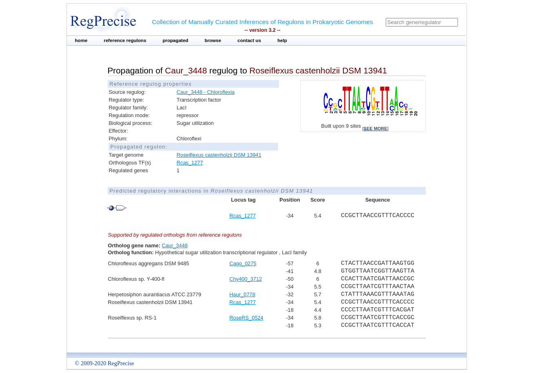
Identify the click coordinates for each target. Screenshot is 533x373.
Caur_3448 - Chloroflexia (205, 92)
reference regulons (125, 40)
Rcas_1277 (190, 163)
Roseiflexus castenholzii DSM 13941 (219, 155)
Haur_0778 (242, 294)
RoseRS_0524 (246, 318)
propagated (175, 40)
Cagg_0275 (243, 263)
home (81, 40)
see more (375, 128)
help (282, 40)
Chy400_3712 (246, 279)
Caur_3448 (175, 245)
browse (213, 40)
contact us (249, 40)
